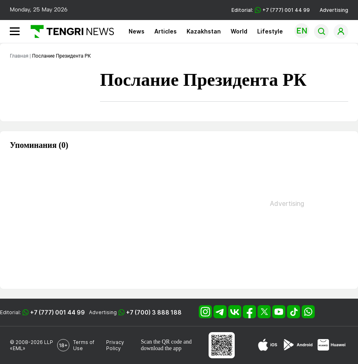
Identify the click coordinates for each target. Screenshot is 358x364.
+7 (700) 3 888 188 (154, 312)
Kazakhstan (204, 31)
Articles (165, 31)
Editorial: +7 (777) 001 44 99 (270, 10)
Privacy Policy (115, 345)
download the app (161, 348)
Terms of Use (83, 345)
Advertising (334, 10)
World (239, 31)
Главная (19, 56)
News (137, 31)
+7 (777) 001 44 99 (57, 312)
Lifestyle (270, 31)
